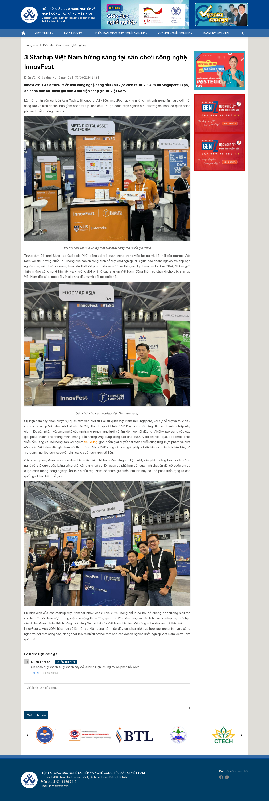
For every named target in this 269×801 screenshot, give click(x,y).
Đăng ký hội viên (216, 33)
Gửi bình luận (36, 715)
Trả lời (35, 673)
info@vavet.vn (59, 786)
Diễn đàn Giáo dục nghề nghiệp (121, 33)
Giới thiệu (44, 33)
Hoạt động (74, 33)
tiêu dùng (90, 442)
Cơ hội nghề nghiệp (175, 33)
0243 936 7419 (67, 782)
